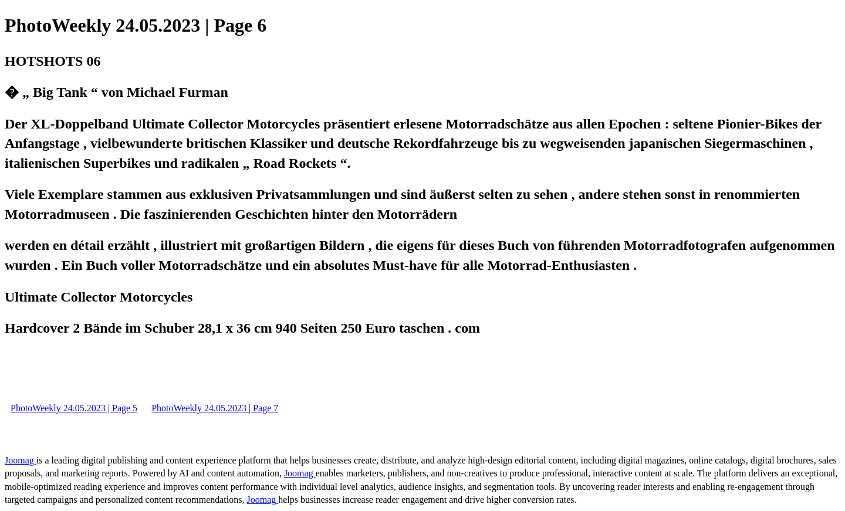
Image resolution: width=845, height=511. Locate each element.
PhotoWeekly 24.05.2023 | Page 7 (214, 408)
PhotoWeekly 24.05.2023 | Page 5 (74, 408)
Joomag (20, 460)
